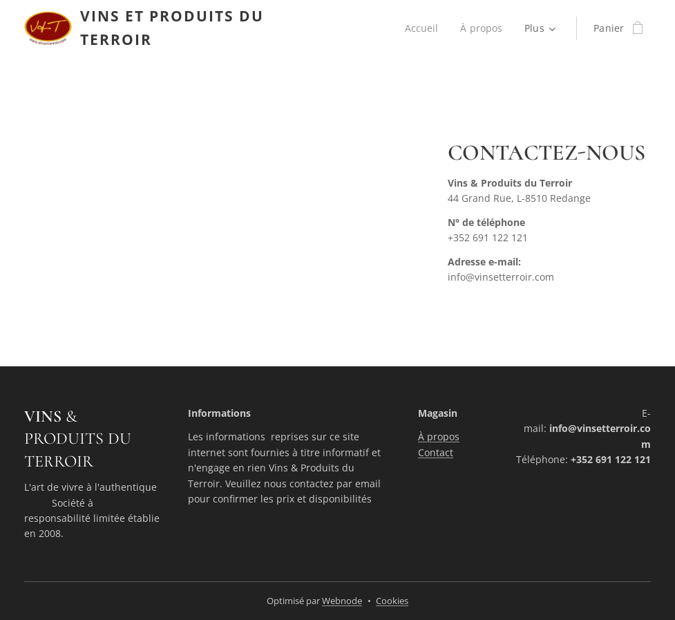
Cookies (392, 600)
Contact (435, 452)
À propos (438, 437)
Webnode (342, 600)
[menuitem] (423, 28)
